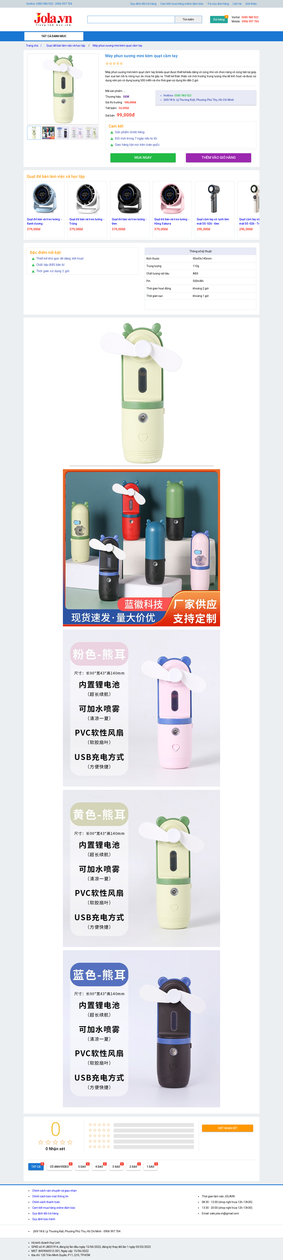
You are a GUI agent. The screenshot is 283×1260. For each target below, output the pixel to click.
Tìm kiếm (188, 19)
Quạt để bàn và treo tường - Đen (129, 221)
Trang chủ (34, 45)
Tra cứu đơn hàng (218, 3)
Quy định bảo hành (43, 1219)
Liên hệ (237, 3)
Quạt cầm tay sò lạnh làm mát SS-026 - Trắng (255, 221)
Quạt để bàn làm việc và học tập (65, 45)
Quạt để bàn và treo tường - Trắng (86, 221)
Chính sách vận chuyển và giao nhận (54, 1190)
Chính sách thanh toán (46, 1202)
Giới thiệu (251, 3)
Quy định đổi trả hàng (143, 3)
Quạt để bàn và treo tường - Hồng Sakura (171, 221)
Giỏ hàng (219, 19)
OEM (126, 96)
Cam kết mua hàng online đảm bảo (181, 3)
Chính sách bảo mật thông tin (50, 1196)
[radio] (40, 1142)
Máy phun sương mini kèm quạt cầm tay (117, 45)
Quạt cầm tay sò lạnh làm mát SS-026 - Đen (213, 221)
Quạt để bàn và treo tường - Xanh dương (44, 221)
